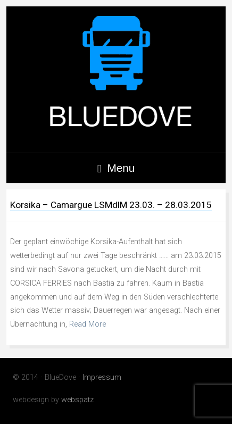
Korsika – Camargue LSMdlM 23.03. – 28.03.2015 (111, 204)
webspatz (77, 399)
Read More (87, 324)
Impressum (101, 377)
